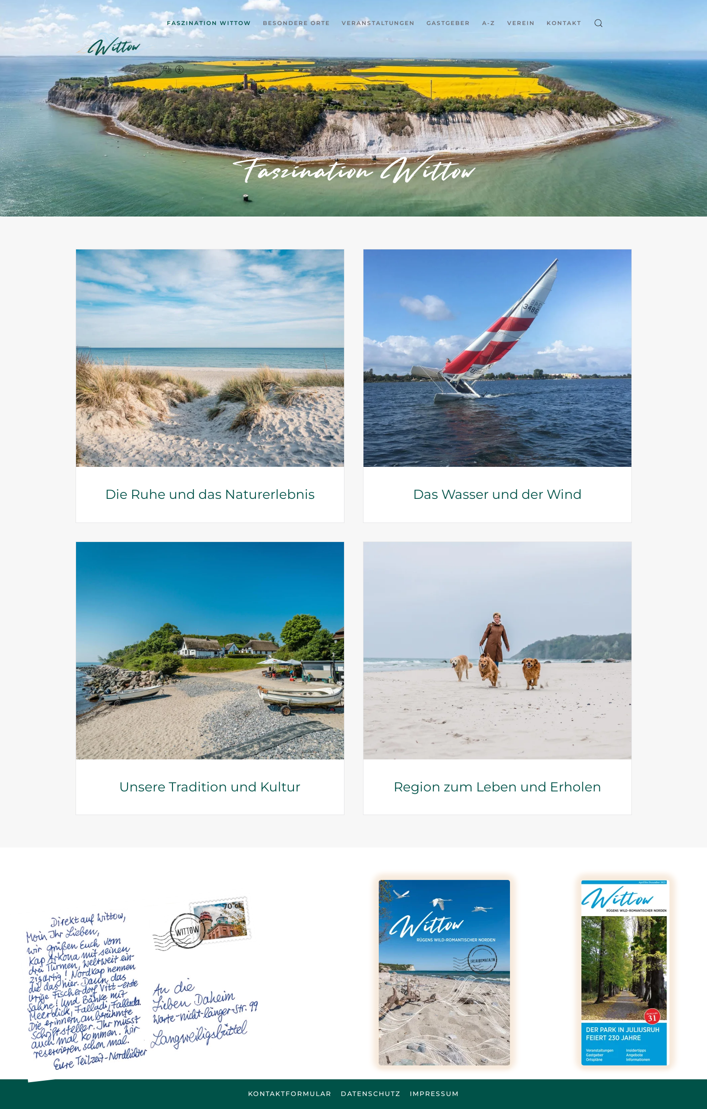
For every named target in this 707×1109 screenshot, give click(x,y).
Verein (521, 22)
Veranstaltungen (378, 22)
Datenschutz (371, 1094)
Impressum (434, 1094)
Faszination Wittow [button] (209, 22)
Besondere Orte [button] (296, 22)
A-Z (488, 22)
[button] (598, 23)
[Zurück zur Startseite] (120, 44)
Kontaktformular (289, 1094)
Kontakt (564, 22)
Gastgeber (448, 22)
